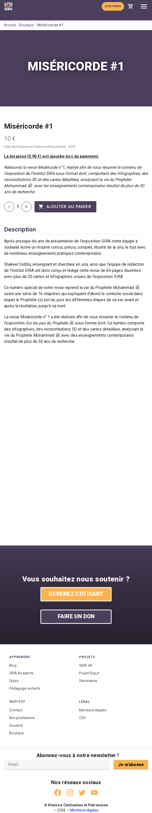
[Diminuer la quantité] (9, 207)
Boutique (26, 25)
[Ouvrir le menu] (144, 6)
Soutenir (113, 6)
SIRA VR (85, 665)
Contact (15, 710)
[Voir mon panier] (131, 6)
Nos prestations (22, 718)
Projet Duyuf (89, 673)
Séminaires (88, 681)
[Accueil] (8, 6)
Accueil (10, 25)
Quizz (14, 681)
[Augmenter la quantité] (26, 207)
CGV (82, 718)
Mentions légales (93, 710)
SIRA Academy (21, 673)
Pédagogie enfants (24, 688)
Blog (13, 665)
